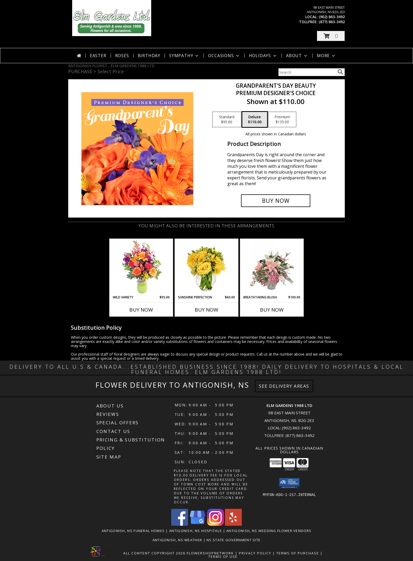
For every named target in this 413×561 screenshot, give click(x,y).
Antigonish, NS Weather (177, 540)
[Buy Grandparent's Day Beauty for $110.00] (275, 200)
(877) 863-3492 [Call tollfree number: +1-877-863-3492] (332, 21)
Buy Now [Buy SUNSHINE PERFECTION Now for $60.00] (206, 309)
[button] (331, 36)
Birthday (149, 55)
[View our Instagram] (215, 524)
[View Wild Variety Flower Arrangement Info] (141, 267)
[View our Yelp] (233, 524)
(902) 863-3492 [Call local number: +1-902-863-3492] (332, 16)
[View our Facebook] (179, 524)
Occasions (224, 55)
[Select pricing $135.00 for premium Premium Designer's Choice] (282, 119)
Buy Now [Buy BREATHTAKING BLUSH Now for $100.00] (272, 309)
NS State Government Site (233, 540)
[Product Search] (307, 72)
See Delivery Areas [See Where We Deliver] (284, 386)
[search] (340, 72)
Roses (122, 55)
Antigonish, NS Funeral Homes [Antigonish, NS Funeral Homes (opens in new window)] (133, 530)
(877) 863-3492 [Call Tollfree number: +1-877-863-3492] (300, 435)
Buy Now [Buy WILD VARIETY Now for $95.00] (141, 309)
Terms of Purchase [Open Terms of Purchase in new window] (297, 553)
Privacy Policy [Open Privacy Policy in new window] (255, 553)
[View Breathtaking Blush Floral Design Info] (272, 267)
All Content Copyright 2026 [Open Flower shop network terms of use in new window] (154, 553)
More (326, 55)
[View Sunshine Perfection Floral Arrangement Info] (207, 267)
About (297, 55)
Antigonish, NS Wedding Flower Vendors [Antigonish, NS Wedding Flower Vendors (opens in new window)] (268, 530)
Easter (98, 55)
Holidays (263, 55)
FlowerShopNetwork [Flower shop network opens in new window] (210, 553)
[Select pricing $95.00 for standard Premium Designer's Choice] (227, 119)
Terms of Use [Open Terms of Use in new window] (223, 556)
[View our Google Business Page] (197, 524)
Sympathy (184, 55)
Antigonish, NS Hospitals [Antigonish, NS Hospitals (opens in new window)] (195, 530)
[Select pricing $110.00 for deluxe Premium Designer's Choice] (254, 119)
